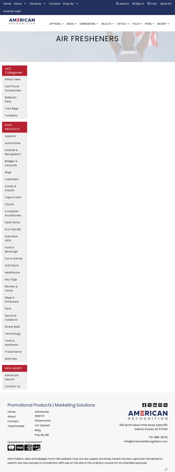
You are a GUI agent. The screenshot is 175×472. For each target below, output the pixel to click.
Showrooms (43, 421)
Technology (13, 334)
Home (7, 4)
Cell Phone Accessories (13, 88)
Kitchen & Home (11, 288)
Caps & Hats (13, 197)
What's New (13, 79)
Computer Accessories (13, 213)
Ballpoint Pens (11, 99)
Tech (135, 24)
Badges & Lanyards (11, 163)
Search (122, 4)
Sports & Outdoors (11, 318)
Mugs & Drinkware (12, 300)
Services (35, 4)
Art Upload (42, 425)
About (18, 4)
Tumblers (11, 115)
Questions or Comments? (25, 442)
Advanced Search (11, 377)
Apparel (55, 24)
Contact (54, 4)
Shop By (68, 4)
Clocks (9, 204)
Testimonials (16, 426)
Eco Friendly (13, 229)
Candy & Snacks (10, 188)
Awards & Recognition (13, 152)
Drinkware (88, 24)
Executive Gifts (11, 238)
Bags (70, 24)
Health (106, 24)
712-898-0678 (158, 437)
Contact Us (12, 386)
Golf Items (12, 265)
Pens (148, 24)
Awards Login (12, 11)
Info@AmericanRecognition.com (145, 441)
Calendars (12, 179)
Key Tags (11, 279)
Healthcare (12, 272)
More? (162, 24)
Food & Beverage (11, 249)
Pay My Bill (42, 435)
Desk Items (12, 222)
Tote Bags (11, 108)
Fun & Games (14, 258)
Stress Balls (12, 327)
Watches (11, 359)
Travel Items (13, 352)
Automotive (13, 143)
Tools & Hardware (11, 343)
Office (121, 24)
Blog (38, 430)
